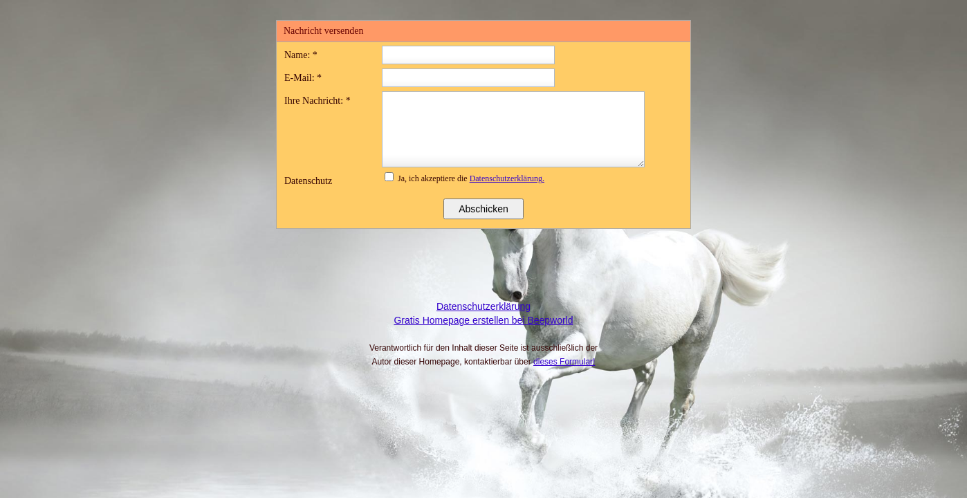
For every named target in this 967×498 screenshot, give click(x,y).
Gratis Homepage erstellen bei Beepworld (483, 320)
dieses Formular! (564, 362)
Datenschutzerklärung (483, 306)
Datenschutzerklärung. (507, 178)
